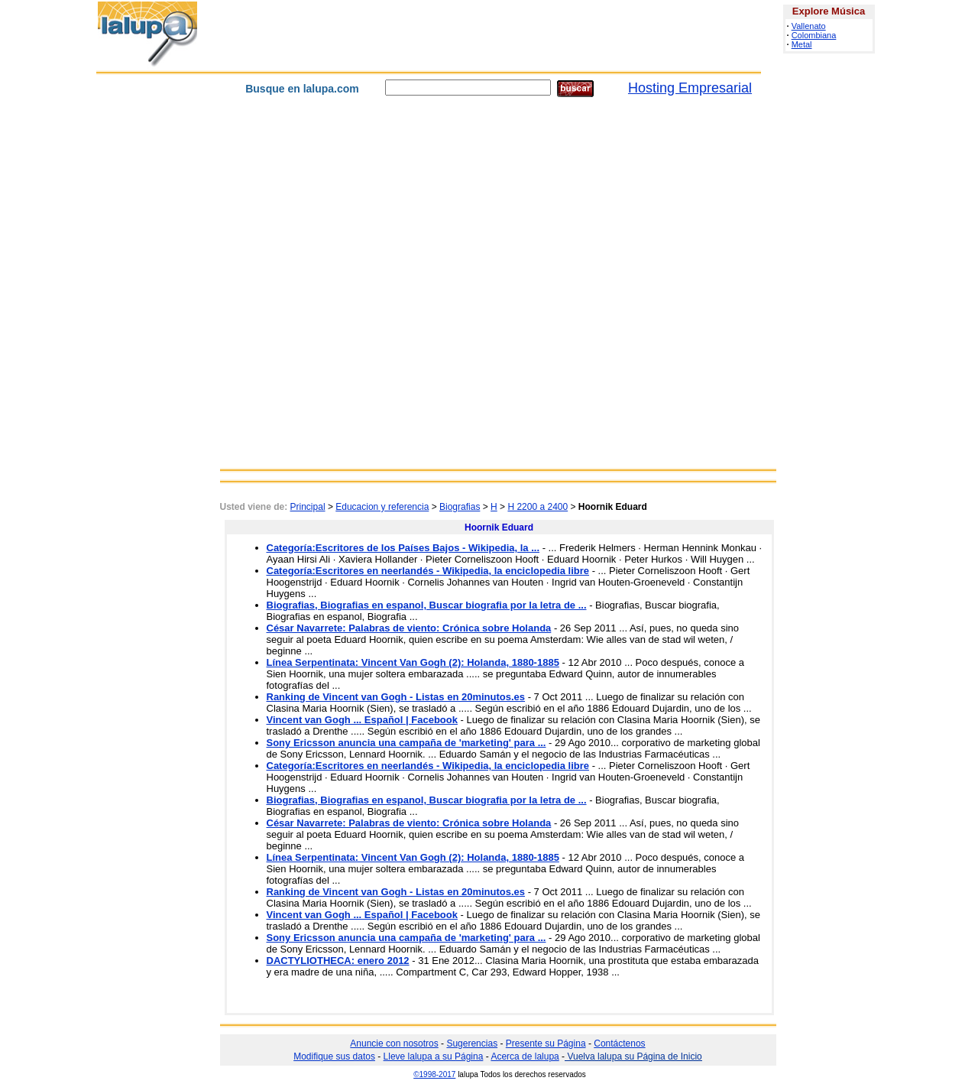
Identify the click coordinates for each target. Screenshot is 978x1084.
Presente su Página (546, 1043)
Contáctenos (619, 1043)
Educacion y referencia (382, 506)
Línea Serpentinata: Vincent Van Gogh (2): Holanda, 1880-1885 (413, 662)
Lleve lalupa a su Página (434, 1056)
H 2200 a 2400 (537, 506)
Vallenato (809, 26)
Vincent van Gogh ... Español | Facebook (362, 719)
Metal (802, 44)
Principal (307, 506)
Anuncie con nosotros (394, 1043)
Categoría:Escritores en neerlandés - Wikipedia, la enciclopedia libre (428, 570)
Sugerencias (471, 1043)
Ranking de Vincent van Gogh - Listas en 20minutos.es (396, 697)
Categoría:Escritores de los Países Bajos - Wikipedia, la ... (403, 547)
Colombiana (814, 35)
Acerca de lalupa (525, 1056)
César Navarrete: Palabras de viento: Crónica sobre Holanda (409, 628)
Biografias (459, 506)
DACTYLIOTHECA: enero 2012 (338, 960)
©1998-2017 (434, 1074)
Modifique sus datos (334, 1056)
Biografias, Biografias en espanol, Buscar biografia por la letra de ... (427, 605)
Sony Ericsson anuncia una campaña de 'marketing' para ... (406, 742)
